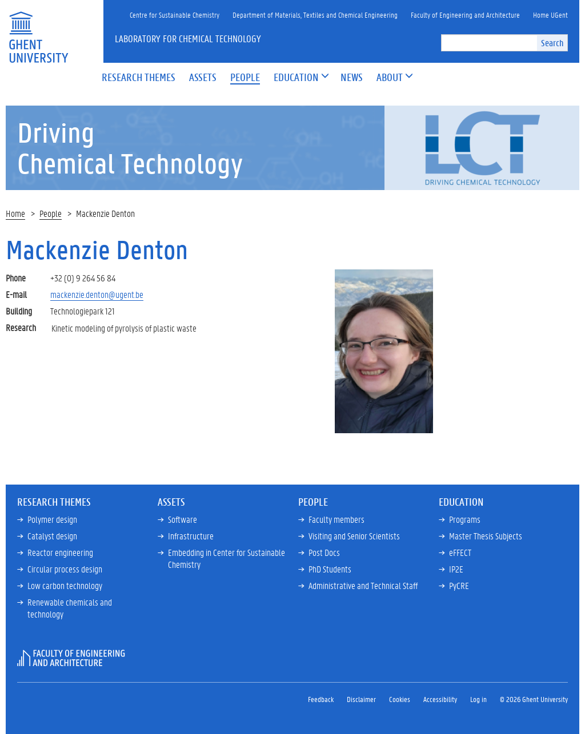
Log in (478, 699)
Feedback (321, 699)
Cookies (399, 699)
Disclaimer (361, 699)
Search (552, 43)
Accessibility (440, 699)
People (50, 213)
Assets (171, 502)
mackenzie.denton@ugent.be (96, 294)
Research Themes (54, 502)
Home (15, 213)
